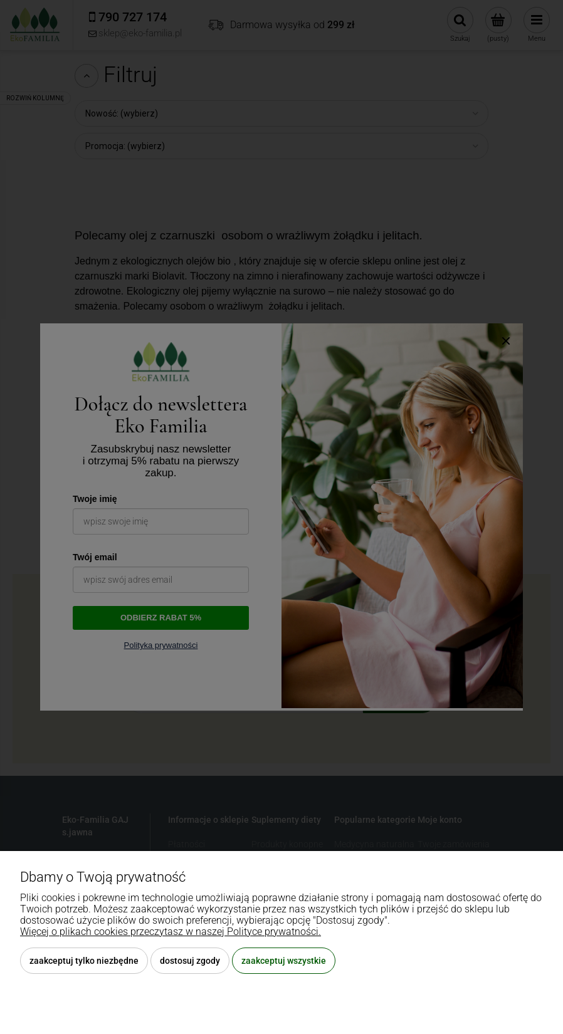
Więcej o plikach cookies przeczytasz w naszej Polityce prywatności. (170, 931)
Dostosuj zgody (190, 961)
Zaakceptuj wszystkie (283, 961)
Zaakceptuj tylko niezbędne (84, 961)
